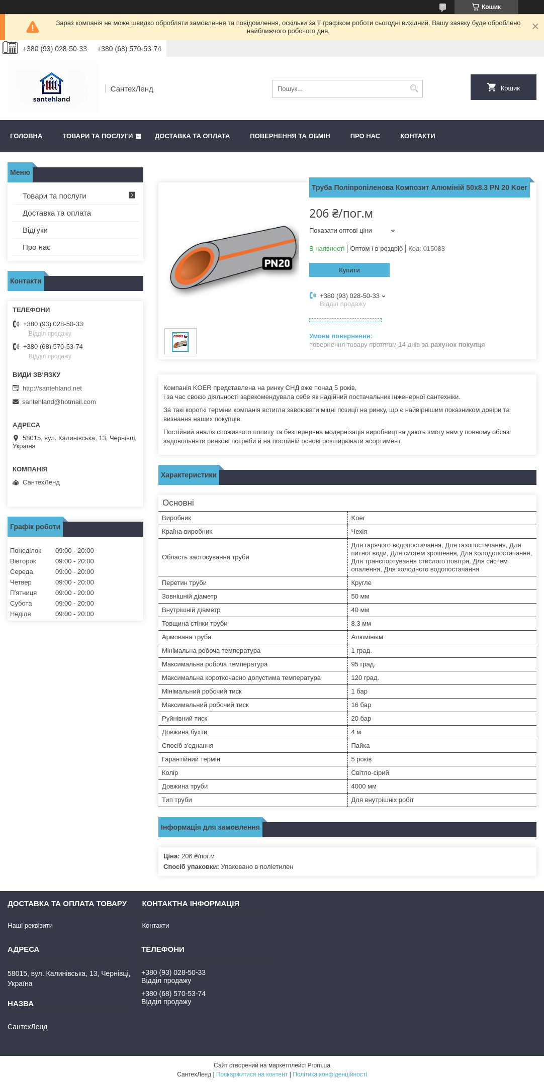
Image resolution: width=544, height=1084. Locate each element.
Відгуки (35, 230)
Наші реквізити (30, 925)
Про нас (365, 136)
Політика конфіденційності (330, 1074)
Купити (349, 270)
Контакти (417, 136)
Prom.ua (319, 1065)
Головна (26, 136)
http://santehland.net (52, 388)
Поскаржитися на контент (252, 1074)
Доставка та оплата (192, 136)
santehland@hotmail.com (59, 402)
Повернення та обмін (290, 136)
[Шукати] (414, 88)
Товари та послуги (97, 136)
